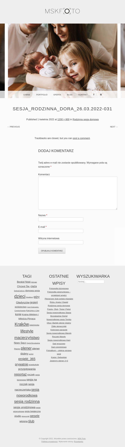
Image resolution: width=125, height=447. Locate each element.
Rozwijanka (78, 442)
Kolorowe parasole (58, 330)
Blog (69, 95)
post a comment (81, 138)
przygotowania (27, 369)
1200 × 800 (63, 119)
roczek (31, 374)
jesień (34, 302)
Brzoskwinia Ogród (58, 316)
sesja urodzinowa (24, 407)
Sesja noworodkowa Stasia (59, 313)
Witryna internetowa (48, 238)
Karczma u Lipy (32, 310)
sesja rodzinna (27, 401)
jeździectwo (21, 307)
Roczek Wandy (59, 337)
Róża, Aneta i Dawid (59, 302)
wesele (34, 415)
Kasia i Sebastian (59, 357)
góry (37, 296)
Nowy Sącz (20, 342)
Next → (114, 127)
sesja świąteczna (33, 411)
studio (17, 416)
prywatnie (21, 364)
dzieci (19, 296)
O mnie (26, 95)
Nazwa (42, 215)
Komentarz (44, 174)
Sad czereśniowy (59, 347)
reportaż (20, 374)
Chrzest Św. (23, 286)
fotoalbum (29, 297)
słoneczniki (25, 416)
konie (18, 314)
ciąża (33, 286)
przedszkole (34, 365)
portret (31, 354)
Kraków (22, 324)
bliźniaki (34, 282)
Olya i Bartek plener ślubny (59, 323)
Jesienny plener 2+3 (59, 361)
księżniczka (34, 325)
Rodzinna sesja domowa (86, 119)
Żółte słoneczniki (58, 326)
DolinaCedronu (19, 291)
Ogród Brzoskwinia (33, 343)
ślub (31, 421)
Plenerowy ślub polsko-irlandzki (59, 299)
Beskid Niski (24, 282)
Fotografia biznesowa (59, 288)
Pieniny (17, 349)
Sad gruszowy (59, 344)
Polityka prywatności (49, 442)
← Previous (13, 127)
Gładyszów (23, 302)
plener (26, 348)
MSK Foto (82, 439)
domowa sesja (32, 290)
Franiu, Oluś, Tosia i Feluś (59, 309)
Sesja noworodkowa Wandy (58, 333)
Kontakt (82, 95)
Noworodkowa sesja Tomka (59, 319)
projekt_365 (26, 359)
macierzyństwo (26, 338)
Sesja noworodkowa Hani (58, 340)
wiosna (24, 421)
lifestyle (26, 331)
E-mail (42, 227)
